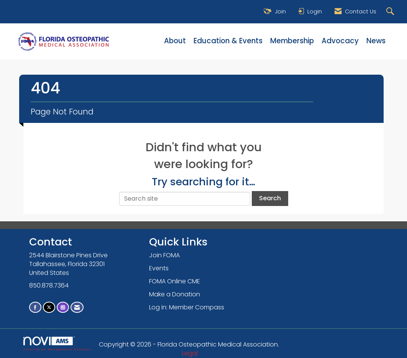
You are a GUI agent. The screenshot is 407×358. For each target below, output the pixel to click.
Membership (292, 41)
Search (270, 198)
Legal (190, 353)
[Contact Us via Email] (77, 307)
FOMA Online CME (174, 281)
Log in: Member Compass (186, 307)
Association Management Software (57, 344)
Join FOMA (164, 255)
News (376, 41)
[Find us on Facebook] (35, 307)
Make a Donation (174, 294)
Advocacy (340, 41)
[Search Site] (391, 11)
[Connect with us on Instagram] (63, 307)
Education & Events (228, 41)
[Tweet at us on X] (49, 307)
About (175, 41)
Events (159, 268)
